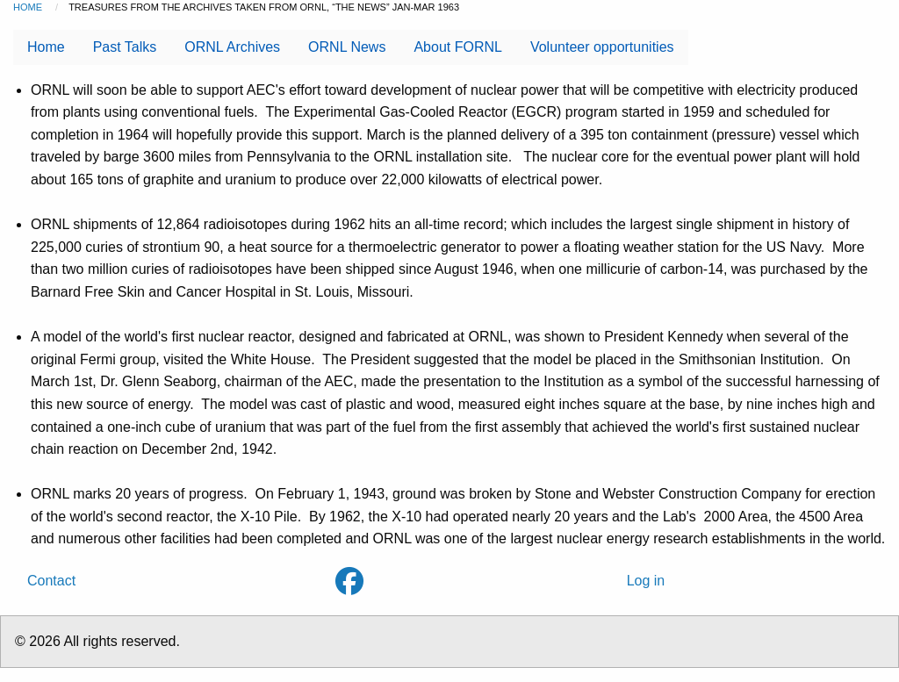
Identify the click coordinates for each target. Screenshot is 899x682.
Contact (51, 580)
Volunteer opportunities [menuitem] (602, 46)
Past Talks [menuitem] (125, 46)
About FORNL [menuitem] (457, 46)
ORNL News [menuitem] (346, 46)
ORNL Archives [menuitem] (232, 46)
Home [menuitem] (46, 46)
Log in (646, 580)
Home (27, 7)
